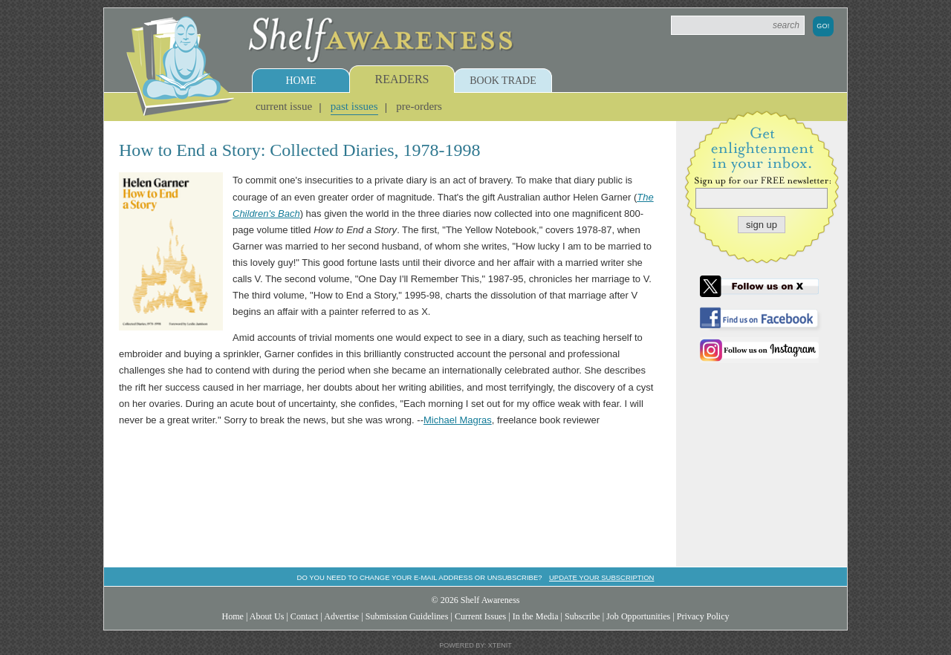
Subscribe (582, 616)
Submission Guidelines (407, 616)
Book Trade (503, 80)
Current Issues (480, 616)
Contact (305, 616)
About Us (267, 616)
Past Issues (354, 106)
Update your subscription (601, 577)
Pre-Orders (419, 106)
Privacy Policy (703, 616)
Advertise (341, 616)
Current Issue (284, 106)
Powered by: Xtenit (475, 645)
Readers (402, 79)
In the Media (536, 616)
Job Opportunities (638, 616)
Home (300, 80)
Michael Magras (457, 420)
